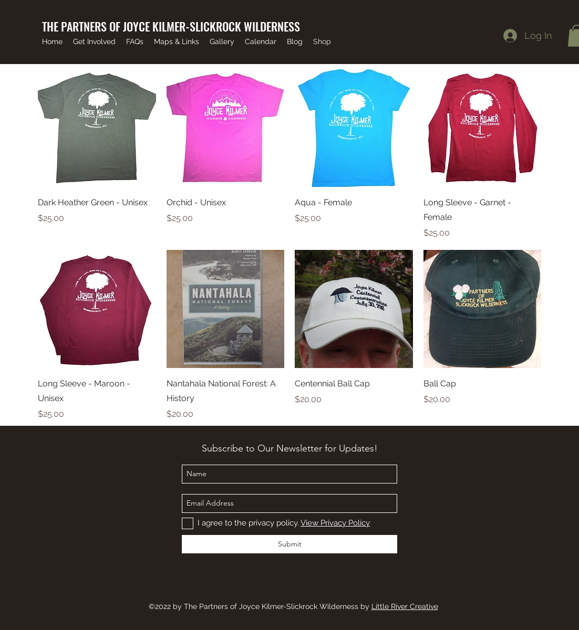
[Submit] (289, 544)
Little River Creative (404, 606)
